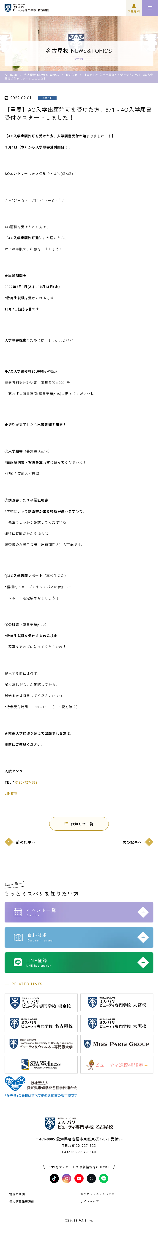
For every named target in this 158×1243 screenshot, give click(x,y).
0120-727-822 (26, 782)
